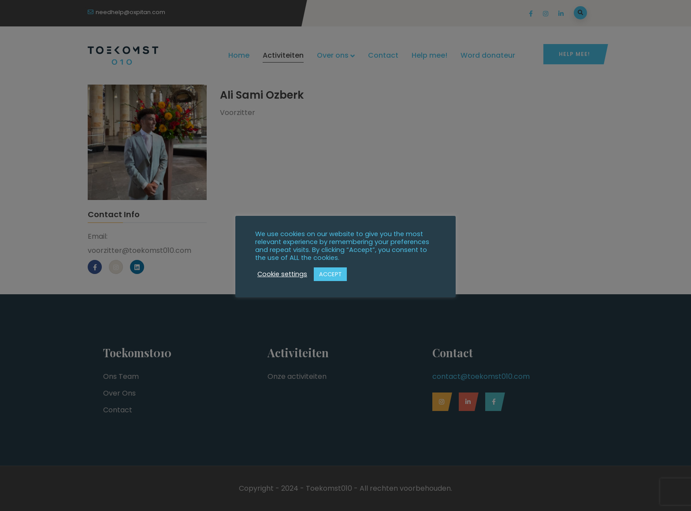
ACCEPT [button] (330, 274)
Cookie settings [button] (282, 274)
